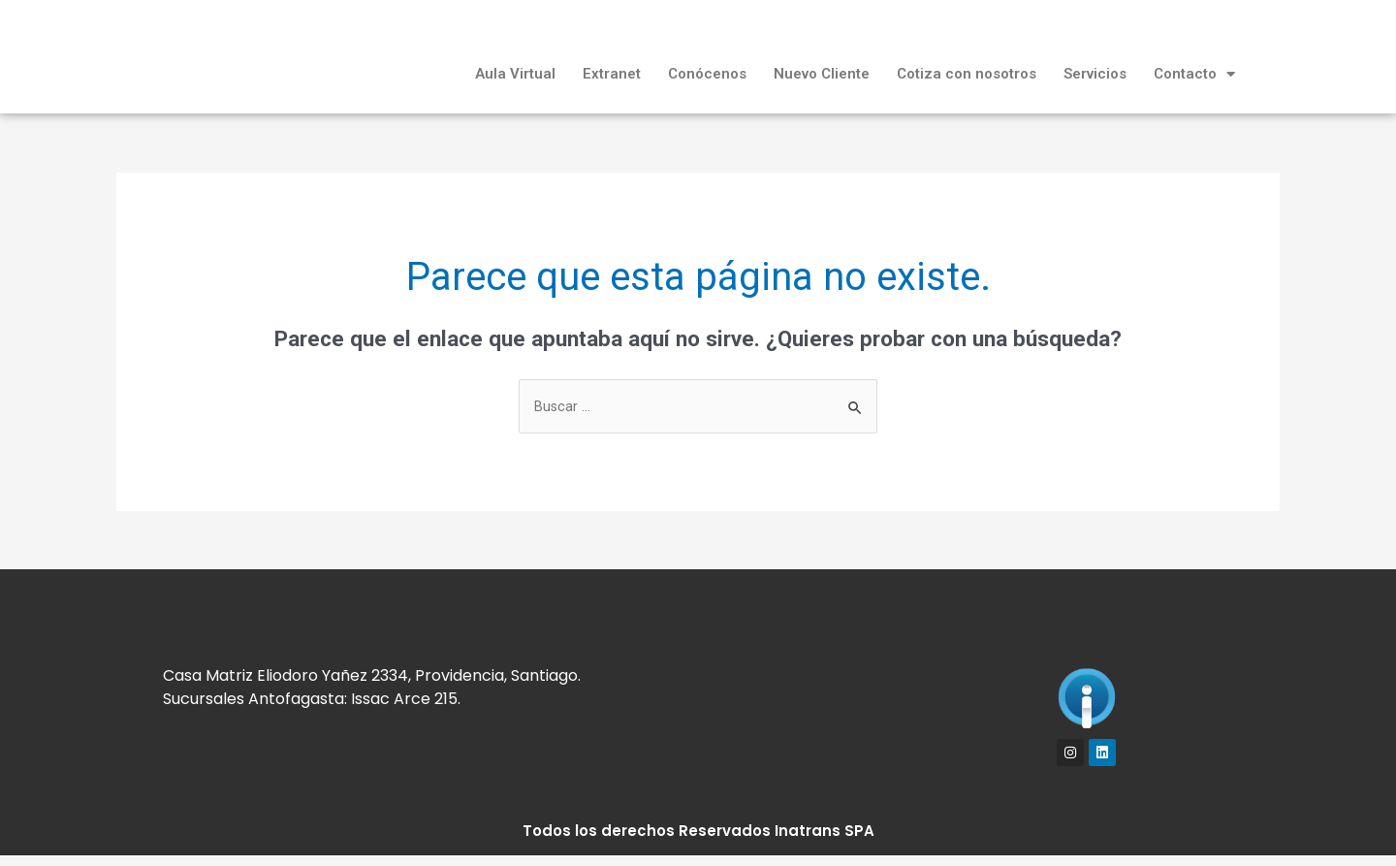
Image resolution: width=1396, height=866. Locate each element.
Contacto (1194, 74)
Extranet (612, 73)
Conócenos (707, 73)
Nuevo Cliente (822, 73)
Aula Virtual (515, 73)
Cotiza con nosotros (966, 73)
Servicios (1094, 73)
